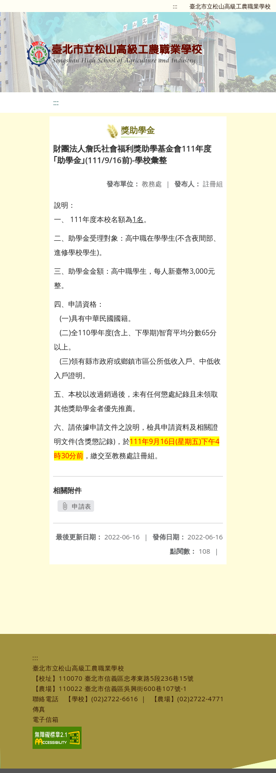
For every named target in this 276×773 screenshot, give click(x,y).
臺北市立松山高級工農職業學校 (230, 6)
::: (175, 6)
